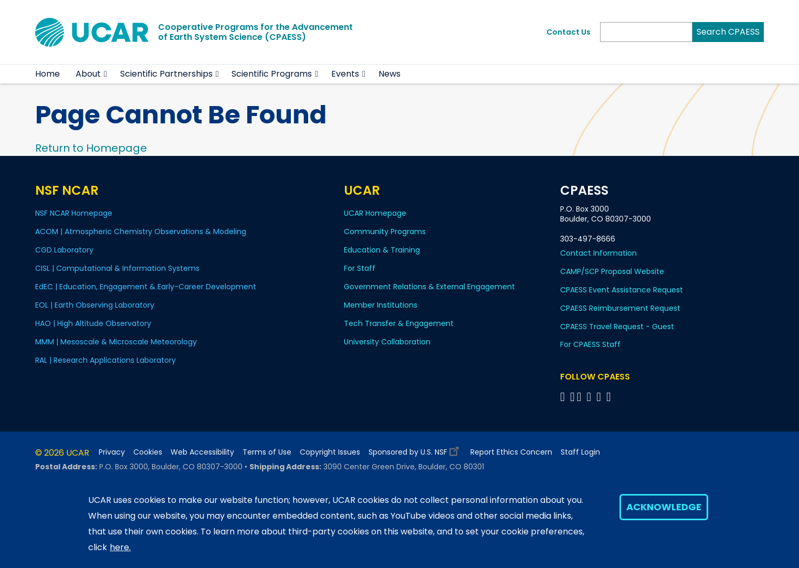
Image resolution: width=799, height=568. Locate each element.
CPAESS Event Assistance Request (621, 290)
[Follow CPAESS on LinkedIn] (590, 396)
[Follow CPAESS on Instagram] (600, 396)
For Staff (359, 268)
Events (345, 74)
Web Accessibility (202, 452)
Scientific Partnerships (166, 74)
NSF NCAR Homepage (73, 213)
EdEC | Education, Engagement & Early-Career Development (145, 286)
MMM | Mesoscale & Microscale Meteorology (116, 341)
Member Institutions (380, 305)
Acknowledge (663, 506)
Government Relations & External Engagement (429, 286)
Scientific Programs (272, 74)
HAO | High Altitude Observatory (93, 323)
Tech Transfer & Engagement (399, 323)
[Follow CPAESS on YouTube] (610, 396)
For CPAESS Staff (590, 344)
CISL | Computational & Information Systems (117, 268)
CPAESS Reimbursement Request (620, 308)
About (88, 74)
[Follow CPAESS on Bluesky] (572, 396)
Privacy (112, 452)
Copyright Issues (330, 452)
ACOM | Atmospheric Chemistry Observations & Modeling (140, 231)
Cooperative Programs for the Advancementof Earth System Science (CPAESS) (255, 32)
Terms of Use (267, 452)
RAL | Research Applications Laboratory (105, 360)
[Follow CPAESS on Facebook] (564, 396)
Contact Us (568, 32)
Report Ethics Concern (511, 452)
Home (47, 74)
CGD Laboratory (64, 250)
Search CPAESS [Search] (728, 32)
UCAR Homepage (375, 213)
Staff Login (580, 452)
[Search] (646, 32)
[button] (106, 74)
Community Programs (385, 231)
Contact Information (598, 253)
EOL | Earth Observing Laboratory (94, 305)
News (390, 74)
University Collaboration (387, 341)
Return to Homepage (91, 148)
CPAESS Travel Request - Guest (617, 326)
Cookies (147, 452)
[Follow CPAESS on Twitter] (581, 396)
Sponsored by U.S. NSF (415, 449)
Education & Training (382, 250)
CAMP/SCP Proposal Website (612, 271)
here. (120, 547)
